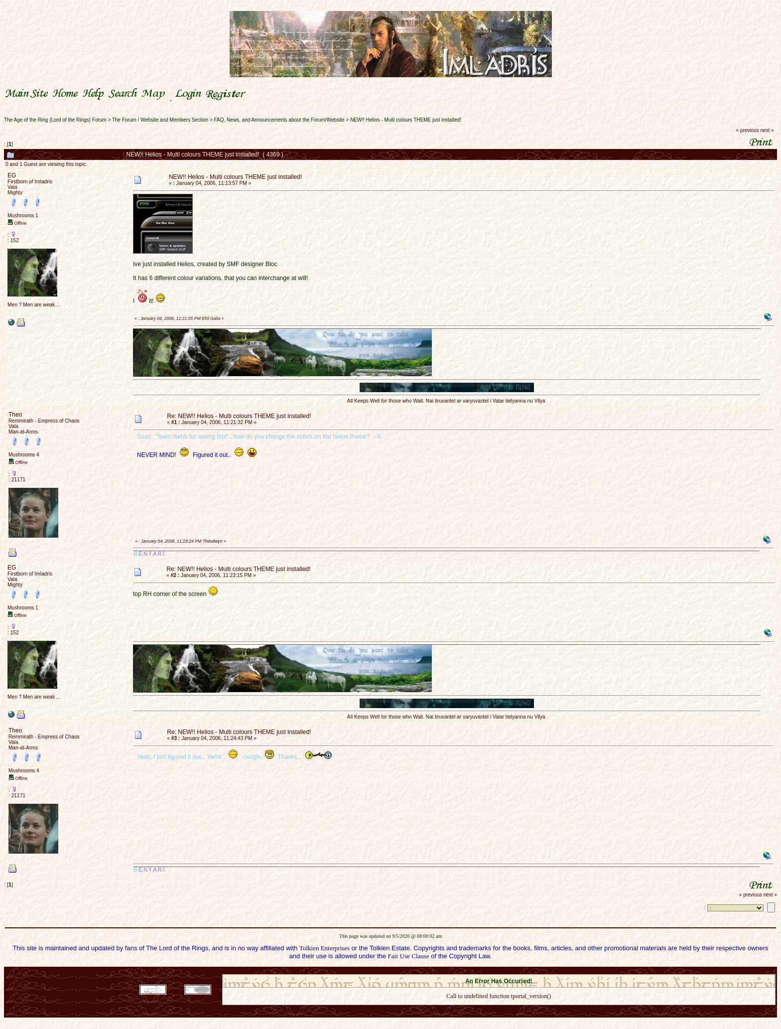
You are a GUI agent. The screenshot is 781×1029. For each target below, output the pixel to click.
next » (767, 130)
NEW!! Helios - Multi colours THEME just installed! (405, 120)
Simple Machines (534, 971)
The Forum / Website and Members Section (160, 120)
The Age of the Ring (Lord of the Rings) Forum (55, 120)
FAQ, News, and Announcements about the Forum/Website (279, 120)
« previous (747, 130)
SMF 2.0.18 (457, 971)
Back (498, 1009)
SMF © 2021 (492, 971)
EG (11, 175)
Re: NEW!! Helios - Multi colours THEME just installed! (239, 416)
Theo (15, 414)
